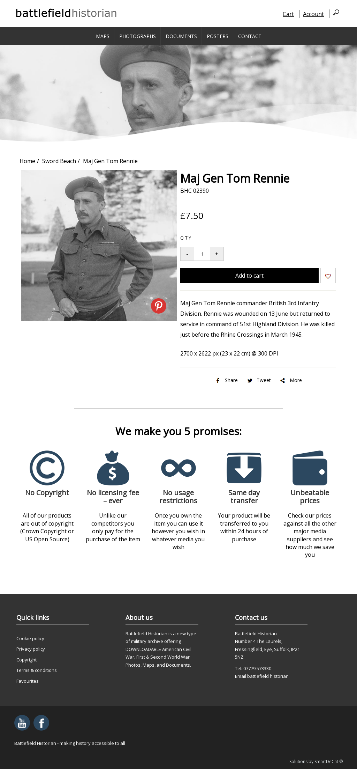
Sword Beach (59, 161)
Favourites (27, 681)
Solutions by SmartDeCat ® (316, 761)
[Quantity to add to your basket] (202, 254)
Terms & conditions (36, 670)
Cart (288, 14)
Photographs (137, 36)
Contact (249, 36)
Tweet (258, 380)
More (290, 380)
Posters (217, 36)
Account (313, 14)
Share (226, 380)
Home (27, 161)
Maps (102, 36)
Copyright (26, 660)
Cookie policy (30, 638)
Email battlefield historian (262, 676)
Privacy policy (30, 649)
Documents (181, 36)
